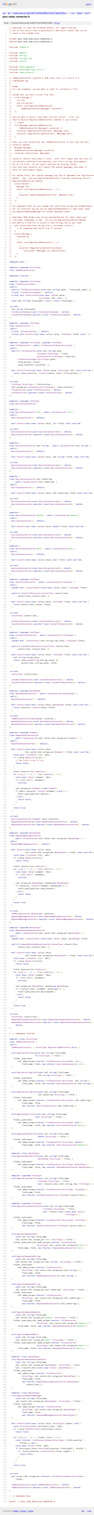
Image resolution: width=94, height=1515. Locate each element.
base (79, 12)
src (73, 12)
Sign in (88, 4)
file (57, 23)
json (87, 12)
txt (82, 1511)
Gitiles (16, 1511)
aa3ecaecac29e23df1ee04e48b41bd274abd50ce (39, 12)
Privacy (23, 1511)
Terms (30, 1511)
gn (4, 12)
